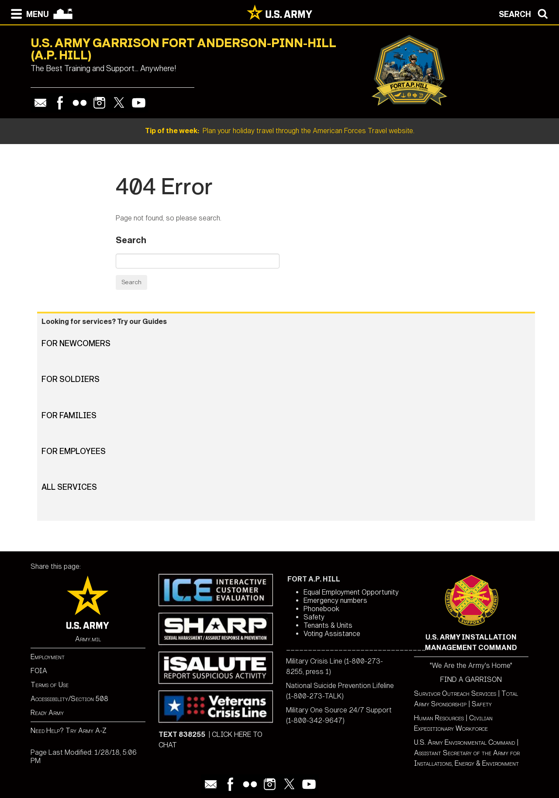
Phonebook (321, 609)
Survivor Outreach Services (455, 693)
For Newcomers (75, 343)
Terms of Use (50, 685)
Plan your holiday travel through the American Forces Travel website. (279, 131)
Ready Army (47, 713)
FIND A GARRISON (471, 679)
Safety (314, 617)
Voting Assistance (332, 633)
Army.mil (88, 639)
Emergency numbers (335, 600)
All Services (69, 487)
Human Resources (439, 718)
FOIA (39, 671)
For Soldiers (70, 379)
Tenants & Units (328, 625)
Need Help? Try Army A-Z (69, 730)
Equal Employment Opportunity (351, 592)
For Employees (73, 451)
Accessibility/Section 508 (69, 699)
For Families (69, 415)
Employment (48, 657)
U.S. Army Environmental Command (464, 742)
